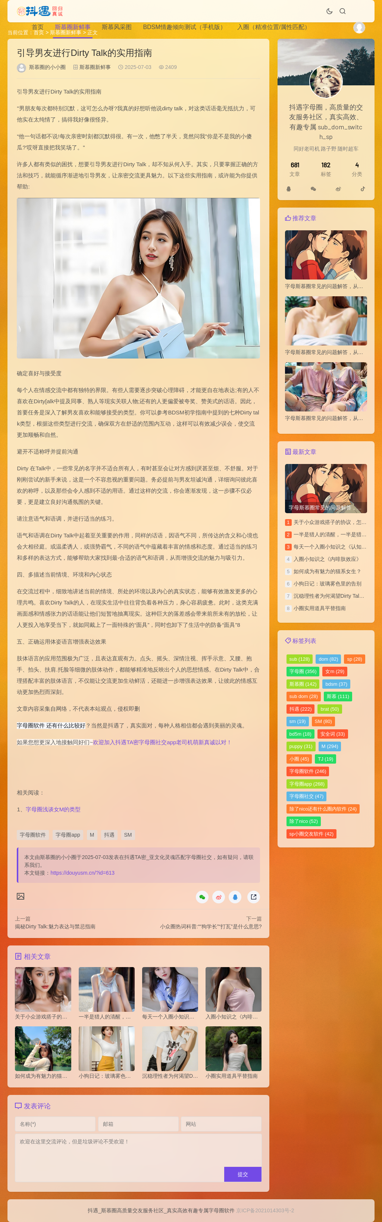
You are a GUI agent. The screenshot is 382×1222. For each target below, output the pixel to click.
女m (334, 671)
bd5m (300, 734)
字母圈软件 (33, 835)
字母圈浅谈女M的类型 (53, 809)
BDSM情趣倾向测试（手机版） (184, 27)
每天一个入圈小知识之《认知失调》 (335, 547)
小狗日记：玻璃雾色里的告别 (327, 584)
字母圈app (68, 835)
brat (329, 709)
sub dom (303, 696)
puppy (301, 746)
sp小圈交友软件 (311, 834)
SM (128, 835)
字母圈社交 (306, 796)
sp (354, 659)
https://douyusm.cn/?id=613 (82, 873)
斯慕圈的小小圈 (47, 67)
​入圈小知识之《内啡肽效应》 (327, 559)
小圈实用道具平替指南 (320, 608)
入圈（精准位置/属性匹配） (273, 27)
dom (328, 659)
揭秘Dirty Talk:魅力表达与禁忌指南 (55, 926)
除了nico (303, 821)
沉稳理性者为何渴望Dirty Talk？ (330, 596)
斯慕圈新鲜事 (73, 27)
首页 (38, 27)
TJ (325, 759)
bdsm (336, 684)
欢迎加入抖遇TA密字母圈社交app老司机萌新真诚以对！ (162, 742)
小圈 (299, 759)
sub (299, 659)
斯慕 (338, 696)
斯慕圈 (303, 684)
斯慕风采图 (117, 27)
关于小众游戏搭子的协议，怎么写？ (335, 522)
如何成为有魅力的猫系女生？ (327, 571)
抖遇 (109, 835)
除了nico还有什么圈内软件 (323, 809)
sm (297, 721)
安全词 (332, 734)
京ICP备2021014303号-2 (265, 1210)
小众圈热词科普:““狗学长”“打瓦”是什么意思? (211, 926)
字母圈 (303, 671)
